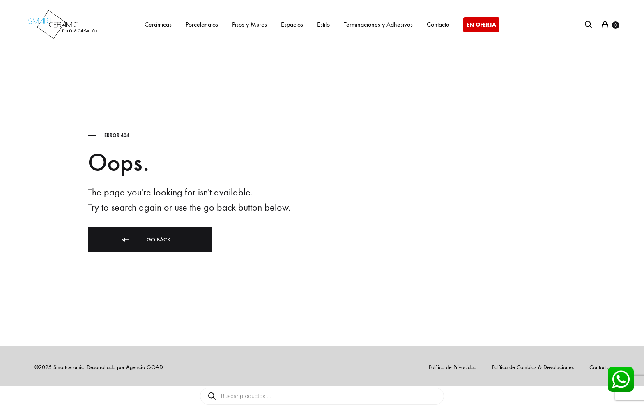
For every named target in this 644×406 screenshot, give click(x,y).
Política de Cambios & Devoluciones (533, 367)
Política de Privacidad (452, 367)
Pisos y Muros (249, 24)
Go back (145, 240)
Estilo (323, 24)
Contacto (438, 24)
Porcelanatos (202, 24)
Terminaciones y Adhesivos (378, 24)
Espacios (292, 24)
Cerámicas (158, 24)
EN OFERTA (481, 24)
